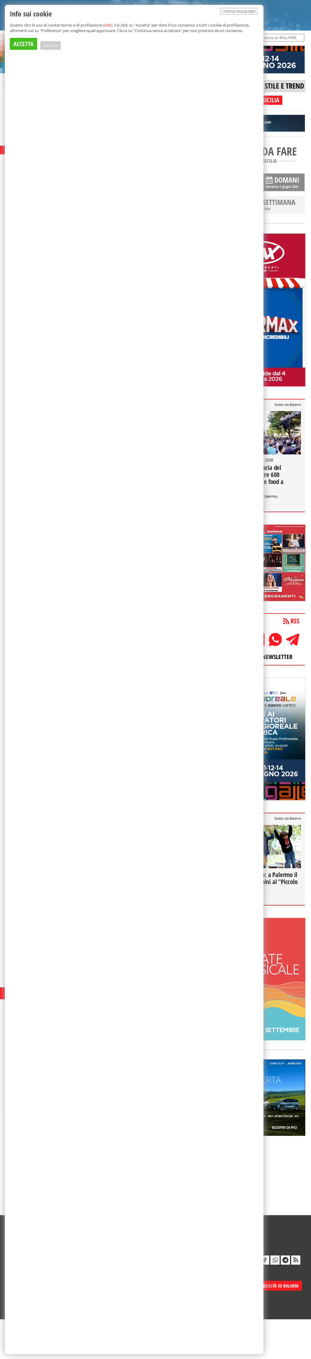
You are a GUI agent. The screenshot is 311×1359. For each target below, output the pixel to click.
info (107, 25)
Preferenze (50, 45)
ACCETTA (23, 44)
